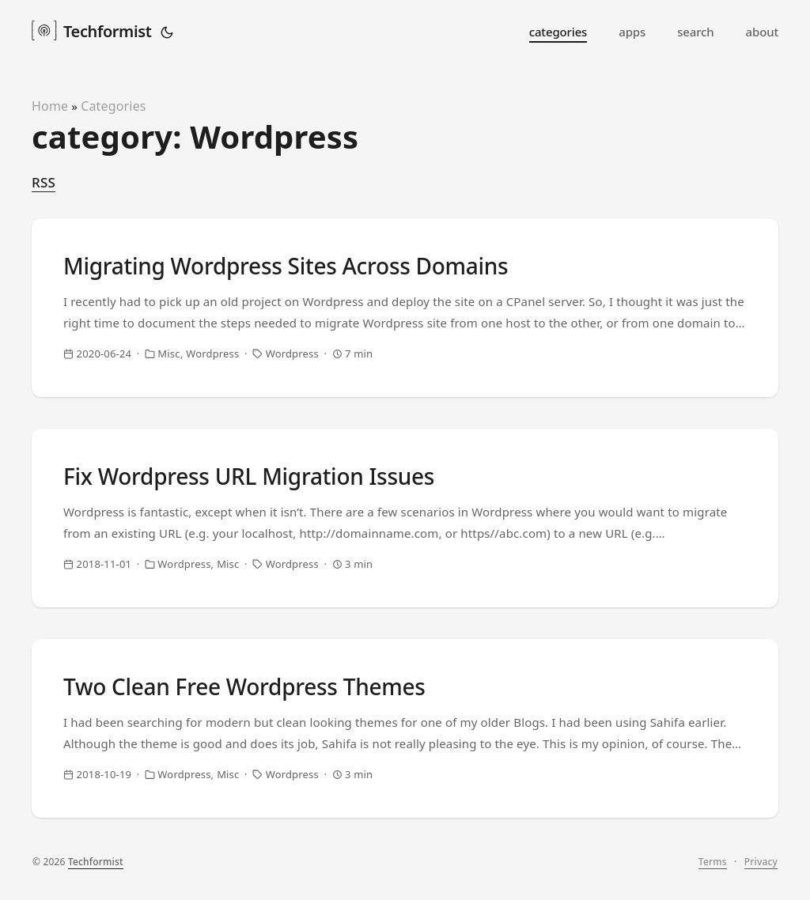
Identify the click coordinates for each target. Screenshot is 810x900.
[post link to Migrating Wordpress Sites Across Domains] (405, 307)
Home (50, 106)
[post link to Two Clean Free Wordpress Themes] (405, 728)
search (695, 32)
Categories (113, 106)
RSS (43, 182)
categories (558, 32)
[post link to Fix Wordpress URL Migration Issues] (405, 518)
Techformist (91, 30)
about (762, 32)
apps (632, 32)
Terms (712, 861)
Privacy (761, 861)
